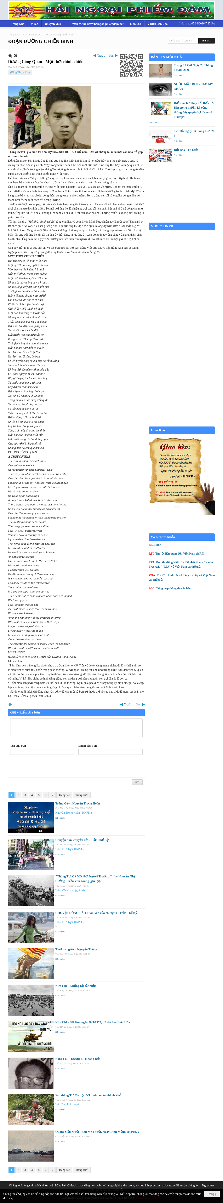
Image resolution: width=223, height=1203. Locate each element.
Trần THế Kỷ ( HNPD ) (69, 849)
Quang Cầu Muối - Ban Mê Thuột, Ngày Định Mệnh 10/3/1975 (97, 1131)
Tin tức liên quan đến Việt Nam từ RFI (180, 553)
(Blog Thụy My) (20, 72)
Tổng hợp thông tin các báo (173, 588)
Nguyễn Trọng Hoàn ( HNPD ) (73, 812)
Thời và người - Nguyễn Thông (76, 949)
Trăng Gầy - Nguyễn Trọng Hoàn (77, 803)
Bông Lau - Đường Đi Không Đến (78, 1058)
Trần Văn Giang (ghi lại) (70, 890)
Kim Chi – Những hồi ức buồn (76, 985)
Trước (101, 55)
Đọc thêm (60, 818)
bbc (158, 544)
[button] (55, 23)
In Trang (10, 704)
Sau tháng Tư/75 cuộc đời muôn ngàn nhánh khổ (88, 1095)
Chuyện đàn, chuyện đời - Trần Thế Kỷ (82, 840)
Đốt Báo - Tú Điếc (186, 149)
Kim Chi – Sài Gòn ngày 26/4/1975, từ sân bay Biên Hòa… (94, 1022)
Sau (111, 55)
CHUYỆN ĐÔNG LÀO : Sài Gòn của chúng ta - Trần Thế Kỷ (96, 913)
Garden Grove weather (182, 220)
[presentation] (41, 767)
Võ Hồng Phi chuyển (67, 1104)
